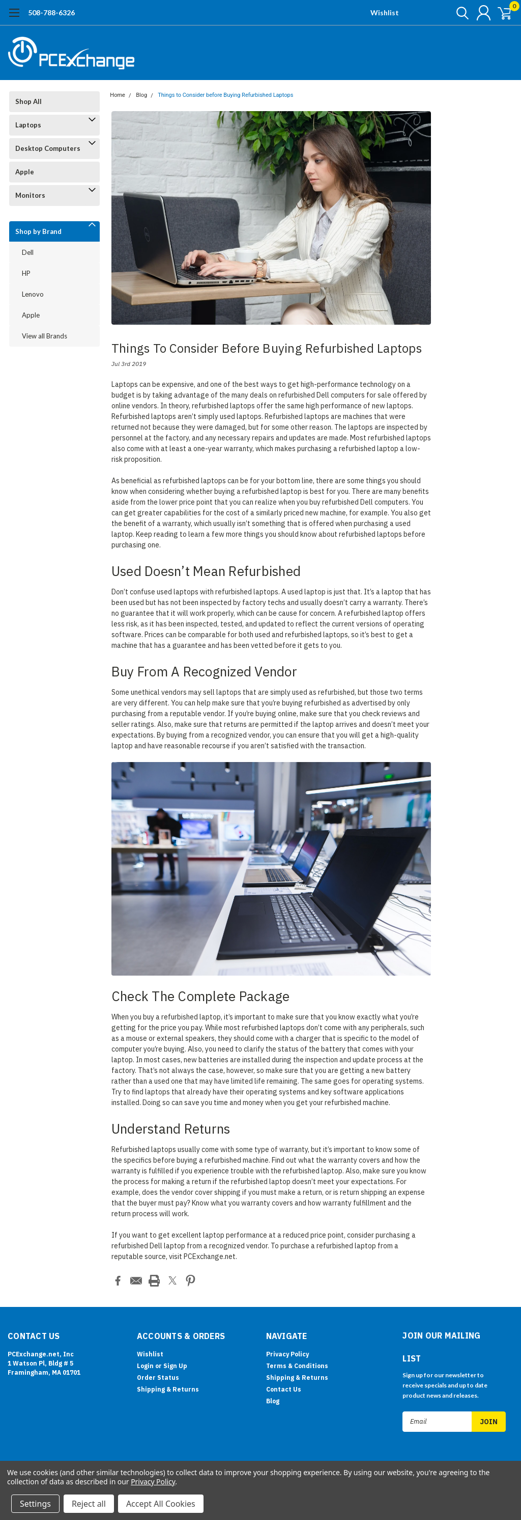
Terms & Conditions (297, 1365)
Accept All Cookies (160, 1503)
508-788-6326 (51, 12)
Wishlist (384, 12)
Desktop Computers (47, 148)
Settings (35, 1503)
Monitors (30, 195)
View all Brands (44, 336)
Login (145, 1365)
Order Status (158, 1376)
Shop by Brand (38, 231)
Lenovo (33, 294)
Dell (28, 252)
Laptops (28, 125)
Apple (24, 172)
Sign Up (175, 1365)
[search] (454, 12)
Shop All (28, 101)
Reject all (89, 1503)
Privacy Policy (287, 1353)
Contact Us (283, 1388)
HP (26, 273)
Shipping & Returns (168, 1388)
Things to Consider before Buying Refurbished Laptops (225, 95)
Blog (141, 95)
